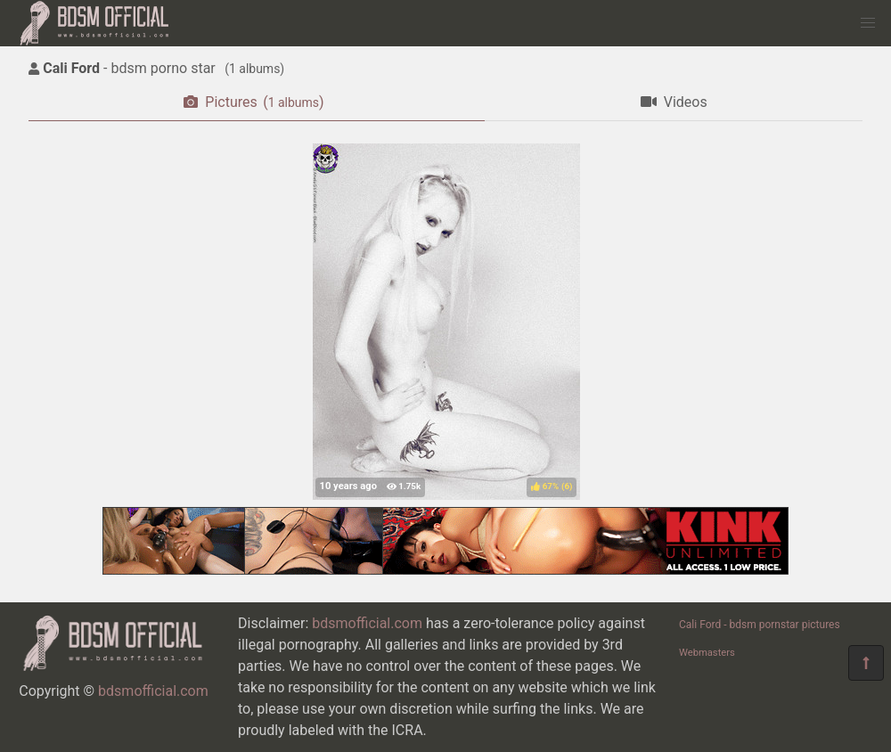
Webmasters (707, 652)
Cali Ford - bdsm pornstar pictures (759, 624)
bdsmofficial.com (153, 691)
